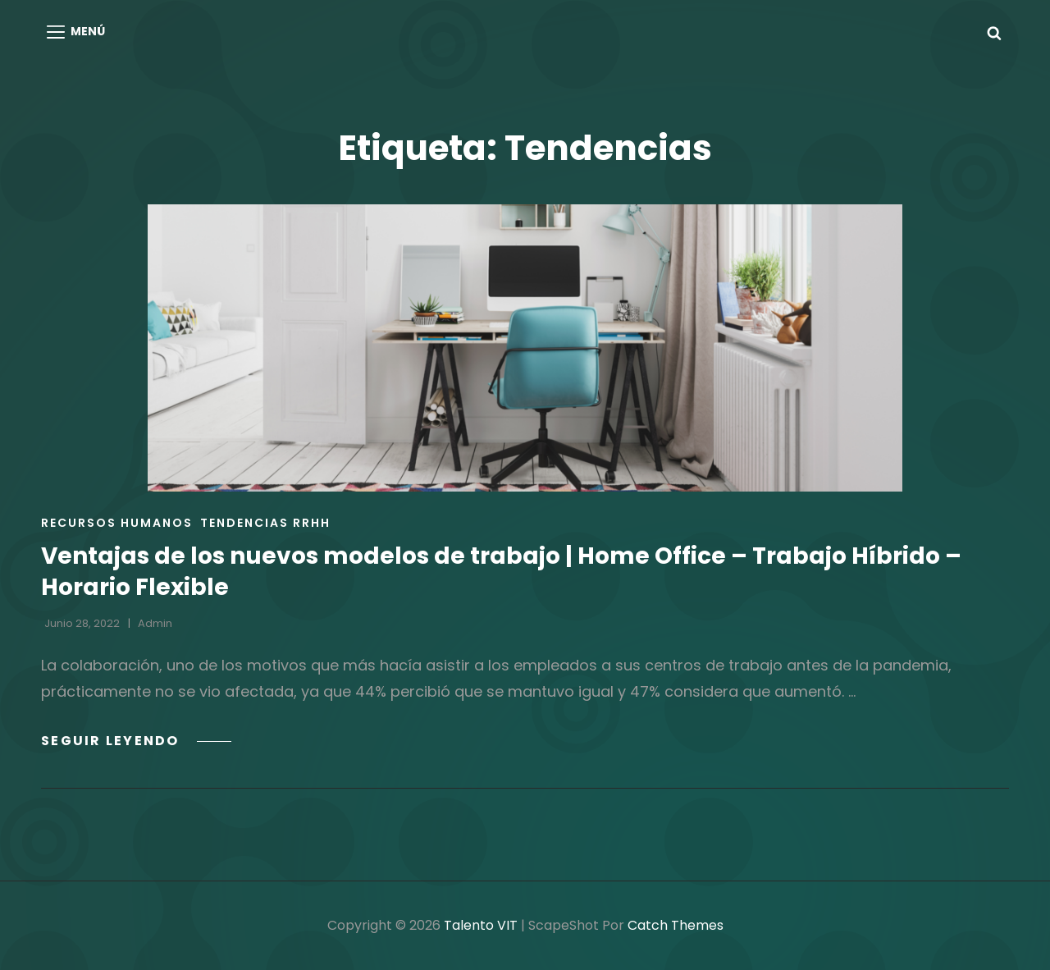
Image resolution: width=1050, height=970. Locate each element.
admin (155, 623)
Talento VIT (481, 925)
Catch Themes (676, 925)
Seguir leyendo (136, 740)
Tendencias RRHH (265, 523)
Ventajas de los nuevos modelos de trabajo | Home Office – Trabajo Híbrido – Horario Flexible (501, 571)
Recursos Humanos (117, 523)
